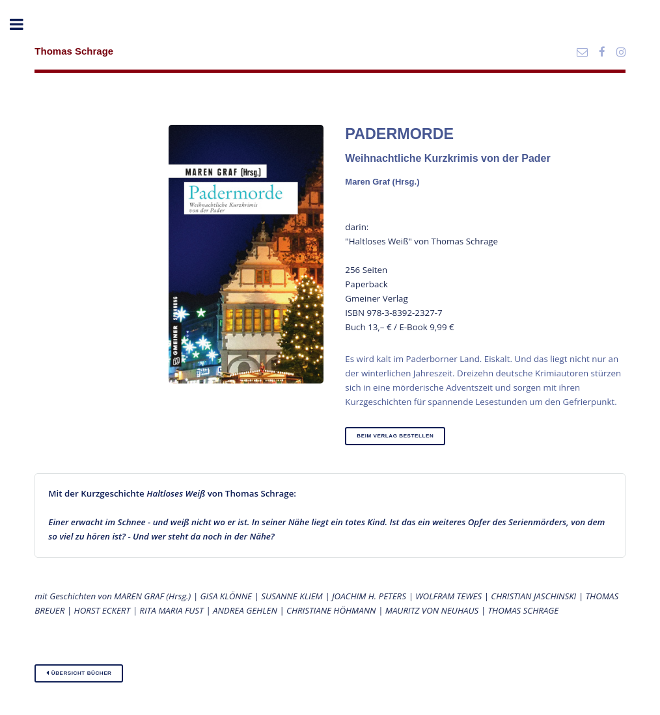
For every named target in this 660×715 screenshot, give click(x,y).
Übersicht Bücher (78, 673)
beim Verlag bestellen (395, 436)
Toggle (23, 24)
